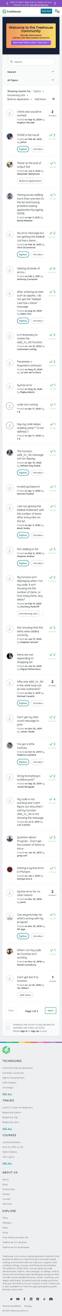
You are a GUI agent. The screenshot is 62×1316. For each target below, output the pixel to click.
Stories (6, 1194)
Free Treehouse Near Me (15, 1237)
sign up (35, 1031)
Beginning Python (11, 1112)
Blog (4, 1184)
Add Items (40, 99)
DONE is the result (28, 135)
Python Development (13, 1077)
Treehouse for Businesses (15, 1247)
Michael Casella (25, 696)
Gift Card (7, 1203)
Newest (11, 71)
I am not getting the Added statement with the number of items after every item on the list (30, 514)
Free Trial (46, 11)
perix (23, 902)
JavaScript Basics (11, 1142)
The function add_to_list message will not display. (30, 455)
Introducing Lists (16, 95)
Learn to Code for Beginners (17, 1107)
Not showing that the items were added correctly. (30, 631)
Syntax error (24, 385)
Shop (5, 1232)
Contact (6, 1199)
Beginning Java (10, 1122)
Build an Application (18, 99)
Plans (5, 1217)
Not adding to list (27, 549)
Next (50, 1010)
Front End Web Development (17, 1068)
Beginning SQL (10, 1117)
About (5, 1179)
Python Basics (9, 1151)
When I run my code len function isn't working (29, 953)
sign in (23, 1031)
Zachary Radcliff (29, 606)
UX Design (7, 1087)
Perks (5, 1227)
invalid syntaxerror (28, 486)
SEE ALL (7, 1094)
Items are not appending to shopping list (25, 658)
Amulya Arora (24, 878)
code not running (27, 404)
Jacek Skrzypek (25, 786)
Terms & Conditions (11, 1306)
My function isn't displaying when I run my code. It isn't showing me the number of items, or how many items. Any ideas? (30, 588)
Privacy (28, 1306)
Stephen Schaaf (29, 642)
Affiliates (6, 1222)
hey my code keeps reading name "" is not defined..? (30, 427)
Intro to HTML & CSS (12, 1147)
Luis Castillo (23, 824)
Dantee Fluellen (25, 493)
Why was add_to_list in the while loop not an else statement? (30, 685)
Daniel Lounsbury (26, 964)
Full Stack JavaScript (13, 1073)
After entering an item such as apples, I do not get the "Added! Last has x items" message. (30, 299)
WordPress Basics (39, 4)
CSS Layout (8, 1156)
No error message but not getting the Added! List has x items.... (30, 236)
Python (37, 91)
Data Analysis (9, 1082)
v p (18, 411)
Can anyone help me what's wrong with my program (30, 918)
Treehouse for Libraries (14, 1242)
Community (8, 1189)
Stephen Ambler (26, 556)
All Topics (12, 80)
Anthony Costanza (27, 279)
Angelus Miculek (25, 122)
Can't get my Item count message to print (28, 720)
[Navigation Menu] (57, 11)
